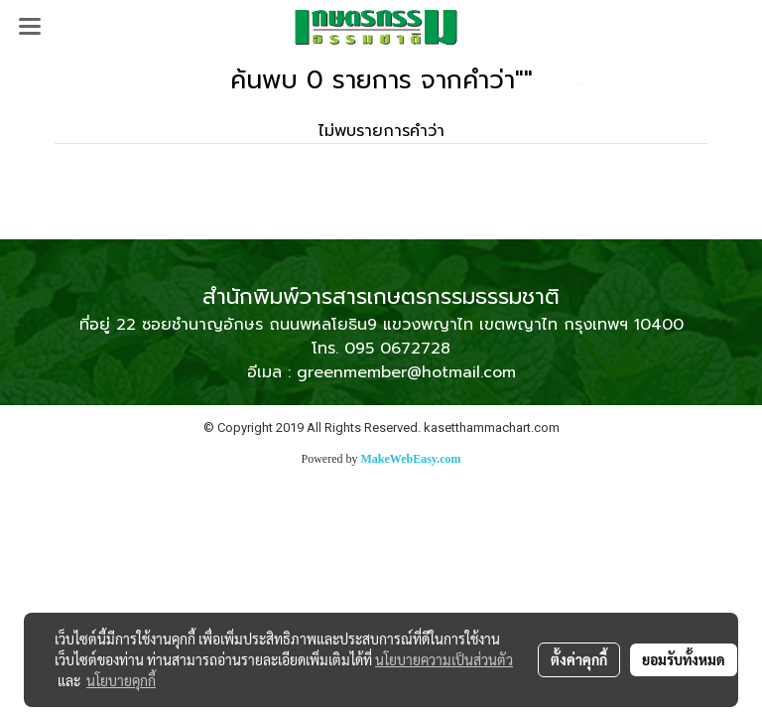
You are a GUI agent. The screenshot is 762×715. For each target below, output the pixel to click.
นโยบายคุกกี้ (121, 680)
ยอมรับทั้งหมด (683, 659)
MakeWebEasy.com (411, 459)
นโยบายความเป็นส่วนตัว (444, 659)
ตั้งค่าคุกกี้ (579, 659)
